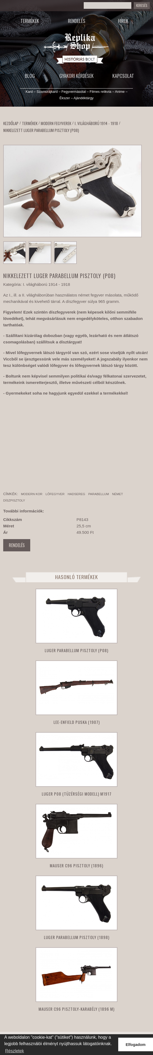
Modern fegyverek (56, 123)
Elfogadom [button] (136, 1044)
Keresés (141, 5)
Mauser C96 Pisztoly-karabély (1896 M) (76, 1009)
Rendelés (76, 20)
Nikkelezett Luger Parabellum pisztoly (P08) (41, 130)
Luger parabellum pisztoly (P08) (76, 650)
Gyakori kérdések (76, 75)
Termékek (30, 20)
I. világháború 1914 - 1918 (96, 123)
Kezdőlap (10, 123)
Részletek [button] (14, 1051)
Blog (30, 75)
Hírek (123, 20)
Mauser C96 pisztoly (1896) (76, 865)
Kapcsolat (123, 75)
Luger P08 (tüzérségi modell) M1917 (77, 794)
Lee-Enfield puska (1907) (76, 722)
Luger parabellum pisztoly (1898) (76, 937)
